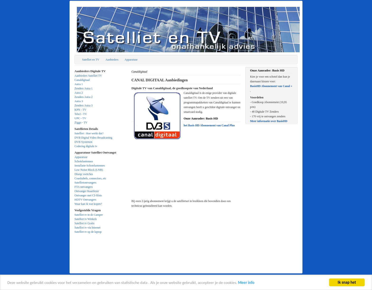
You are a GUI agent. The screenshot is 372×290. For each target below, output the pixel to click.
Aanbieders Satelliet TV (88, 75)
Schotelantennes (83, 161)
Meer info (246, 283)
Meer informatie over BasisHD (268, 121)
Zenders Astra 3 (83, 105)
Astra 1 (78, 84)
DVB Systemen (83, 142)
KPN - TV (80, 109)
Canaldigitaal (82, 80)
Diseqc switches (83, 174)
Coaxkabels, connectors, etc (90, 178)
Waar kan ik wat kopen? (88, 204)
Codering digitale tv (85, 146)
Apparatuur (131, 59)
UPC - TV (80, 118)
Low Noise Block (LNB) (88, 169)
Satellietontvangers (85, 182)
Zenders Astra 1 (83, 88)
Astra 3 (78, 101)
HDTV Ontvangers (85, 199)
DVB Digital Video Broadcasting (93, 137)
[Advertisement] (186, 175)
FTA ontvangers (83, 187)
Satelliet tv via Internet (87, 227)
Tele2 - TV (80, 114)
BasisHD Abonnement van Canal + (271, 86)
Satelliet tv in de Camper (88, 214)
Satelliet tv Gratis (84, 223)
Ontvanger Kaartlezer (86, 191)
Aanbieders (111, 59)
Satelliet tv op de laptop (88, 231)
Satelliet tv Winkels (85, 219)
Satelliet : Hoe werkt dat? (88, 133)
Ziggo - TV (80, 122)
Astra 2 (78, 92)
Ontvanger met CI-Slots (88, 195)
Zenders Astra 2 (83, 97)
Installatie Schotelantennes (89, 165)
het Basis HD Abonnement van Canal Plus (209, 125)
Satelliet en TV (90, 59)
